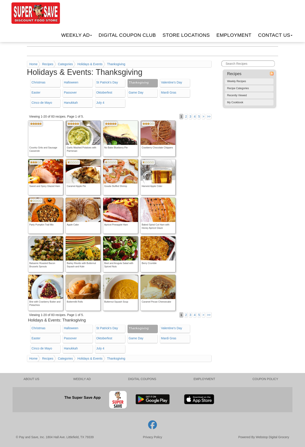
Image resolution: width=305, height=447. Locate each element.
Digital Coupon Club (127, 35)
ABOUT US (31, 379)
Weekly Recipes (236, 81)
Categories (65, 64)
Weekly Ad (76, 35)
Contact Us (275, 35)
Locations (186, 35)
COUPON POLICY (265, 379)
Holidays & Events (89, 64)
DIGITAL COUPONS (142, 379)
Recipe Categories (238, 88)
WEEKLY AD (82, 379)
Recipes (47, 64)
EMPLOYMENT (204, 379)
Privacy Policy (152, 437)
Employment (233, 35)
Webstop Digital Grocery (272, 437)
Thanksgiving (116, 64)
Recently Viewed (237, 95)
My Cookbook (235, 102)
